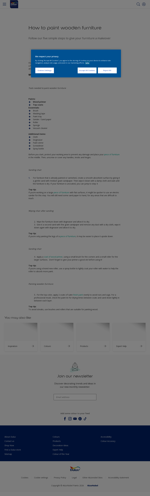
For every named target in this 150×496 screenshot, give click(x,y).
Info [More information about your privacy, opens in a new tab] (87, 63)
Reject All (107, 70)
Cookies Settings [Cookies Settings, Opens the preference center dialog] (45, 70)
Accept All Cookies (87, 70)
